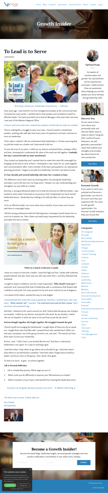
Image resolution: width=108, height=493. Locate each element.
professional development (92, 309)
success (84, 321)
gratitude (85, 264)
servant (84, 315)
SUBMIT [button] (83, 462)
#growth (85, 235)
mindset (84, 286)
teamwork (85, 328)
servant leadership (9, 56)
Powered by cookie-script (17, 489)
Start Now (92, 164)
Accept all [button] (10, 485)
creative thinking (88, 254)
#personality (86, 238)
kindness (85, 277)
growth (84, 267)
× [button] (30, 469)
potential (85, 305)
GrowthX (52, 5)
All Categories (87, 232)
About (85, 5)
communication (88, 251)
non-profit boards (89, 293)
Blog (44, 5)
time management (89, 334)
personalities (86, 299)
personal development (91, 296)
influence (85, 273)
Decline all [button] (23, 485)
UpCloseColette (75, 5)
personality (86, 302)
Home (38, 5)
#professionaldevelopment (92, 241)
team (83, 325)
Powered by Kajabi (98, 488)
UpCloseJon (62, 5)
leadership (86, 280)
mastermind (86, 283)
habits (84, 270)
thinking (85, 331)
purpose (84, 312)
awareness (86, 244)
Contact (93, 5)
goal (83, 261)
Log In (100, 5)
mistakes (85, 289)
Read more (11, 481)
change (84, 248)
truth (83, 337)
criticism (85, 257)
